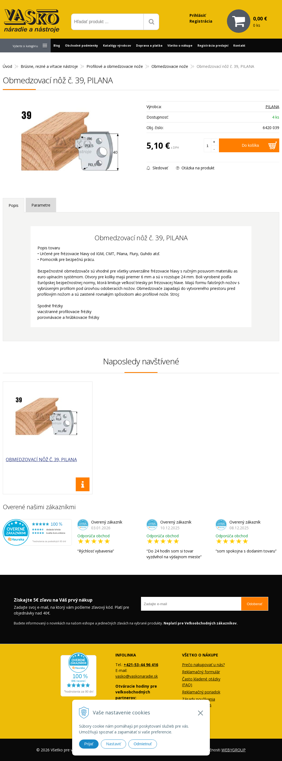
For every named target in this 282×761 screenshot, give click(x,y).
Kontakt (239, 45)
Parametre (40, 205)
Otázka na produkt (195, 167)
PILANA (272, 106)
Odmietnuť (143, 744)
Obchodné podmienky (81, 45)
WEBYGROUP (233, 749)
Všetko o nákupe (179, 45)
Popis (13, 205)
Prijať (88, 744)
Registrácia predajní (212, 45)
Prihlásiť (197, 15)
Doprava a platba (149, 45)
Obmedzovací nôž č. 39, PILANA (41, 459)
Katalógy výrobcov (117, 45)
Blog (56, 45)
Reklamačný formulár (201, 671)
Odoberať (254, 604)
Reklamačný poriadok (201, 692)
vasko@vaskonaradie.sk (136, 676)
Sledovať (157, 167)
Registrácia (200, 21)
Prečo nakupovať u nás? (203, 664)
